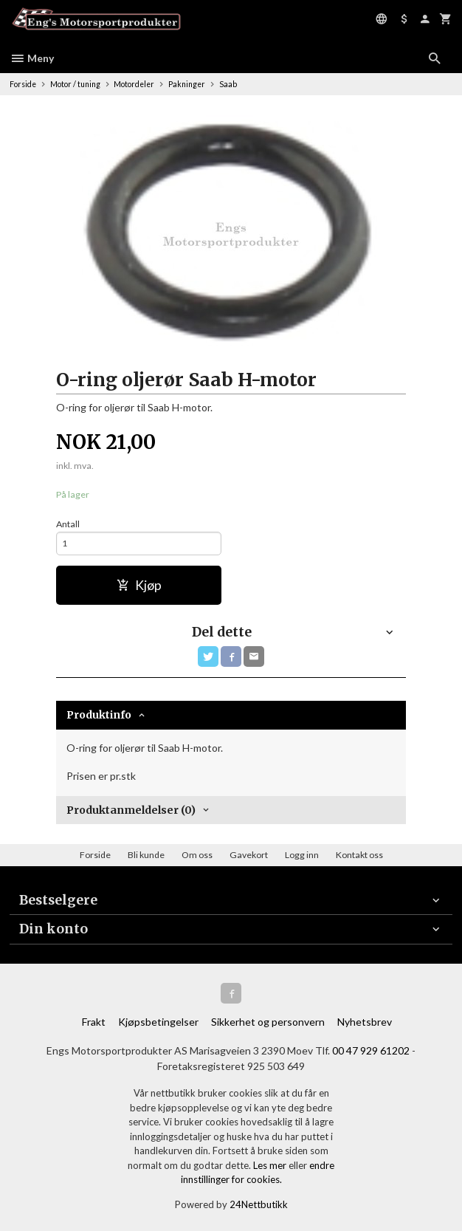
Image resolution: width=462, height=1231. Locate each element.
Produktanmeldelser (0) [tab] (131, 810)
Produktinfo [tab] (98, 714)
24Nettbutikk (259, 1204)
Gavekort (249, 854)
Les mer (271, 1165)
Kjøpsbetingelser (158, 1021)
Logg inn (302, 854)
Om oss (197, 854)
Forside (23, 84)
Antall (68, 523)
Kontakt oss (359, 854)
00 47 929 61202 (371, 1050)
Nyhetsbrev (364, 1021)
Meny (32, 58)
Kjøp (139, 585)
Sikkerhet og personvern (268, 1021)
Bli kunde (146, 854)
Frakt (94, 1021)
